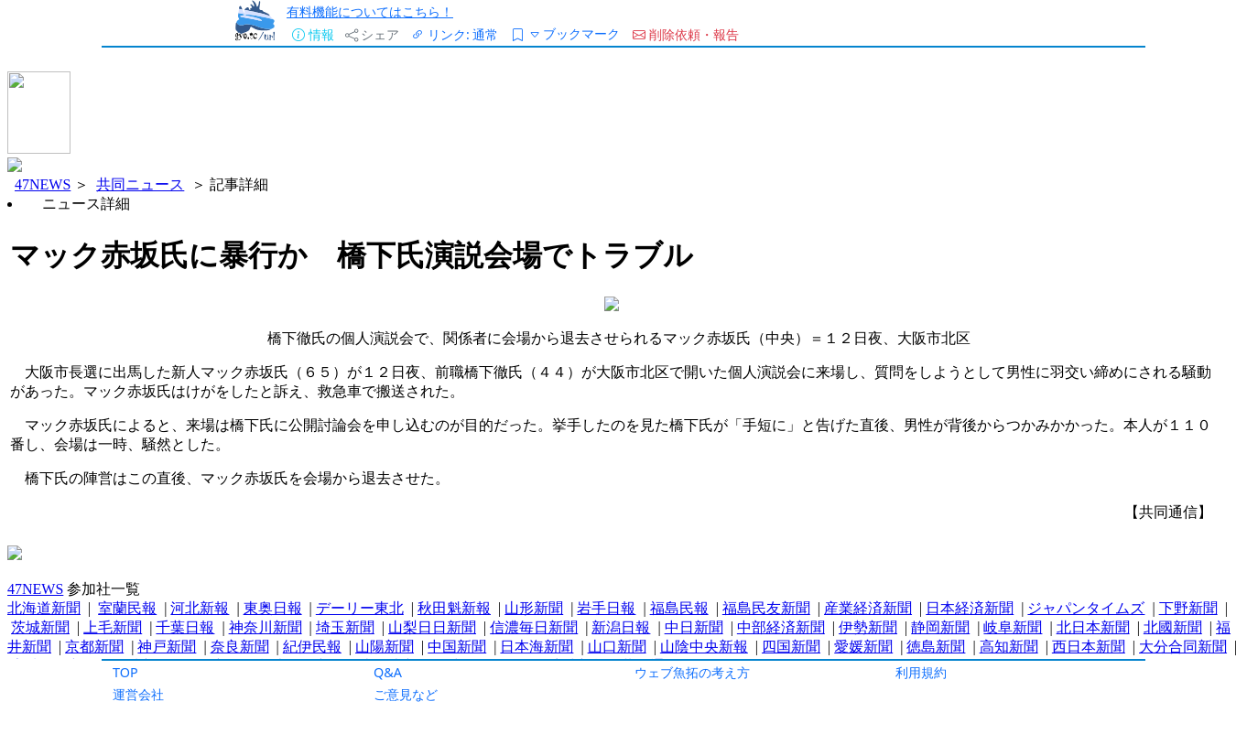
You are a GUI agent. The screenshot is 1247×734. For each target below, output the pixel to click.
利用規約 (921, 672)
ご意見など (406, 694)
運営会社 (138, 694)
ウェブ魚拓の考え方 (692, 672)
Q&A (388, 672)
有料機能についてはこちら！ (370, 11)
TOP (125, 672)
